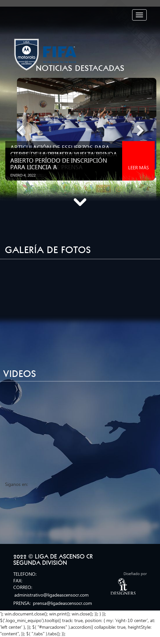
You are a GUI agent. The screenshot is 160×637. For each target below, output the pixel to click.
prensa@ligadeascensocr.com (62, 603)
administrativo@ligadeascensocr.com (51, 595)
